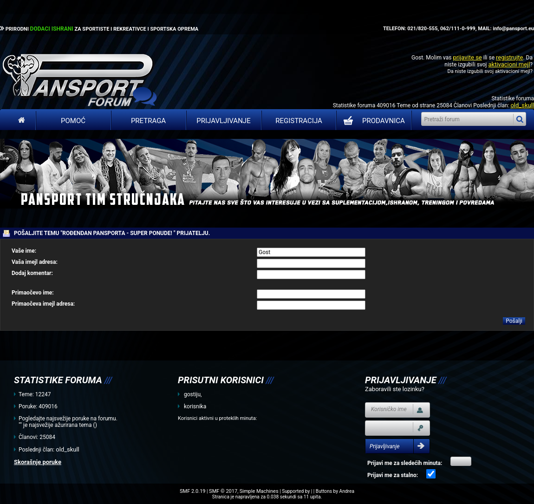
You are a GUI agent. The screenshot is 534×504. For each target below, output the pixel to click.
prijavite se (467, 57)
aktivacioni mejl (509, 64)
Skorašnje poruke (37, 461)
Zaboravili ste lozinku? (394, 389)
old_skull (522, 105)
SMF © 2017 (223, 491)
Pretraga (148, 121)
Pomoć (73, 121)
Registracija (298, 121)
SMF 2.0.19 (192, 491)
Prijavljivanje (223, 121)
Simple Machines (259, 491)
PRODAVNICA (372, 120)
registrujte (509, 57)
